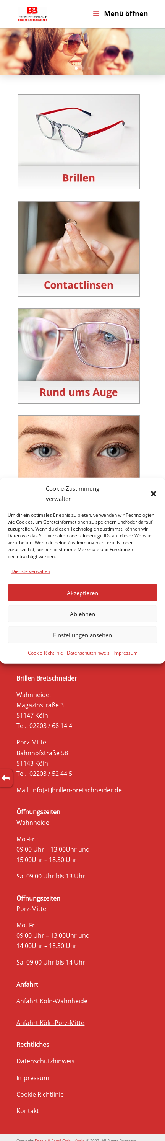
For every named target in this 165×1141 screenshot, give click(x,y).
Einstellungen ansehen (82, 634)
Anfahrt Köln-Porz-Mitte (50, 1023)
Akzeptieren (82, 592)
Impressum (125, 653)
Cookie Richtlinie (40, 1094)
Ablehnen (82, 613)
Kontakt (27, 1111)
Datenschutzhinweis (88, 653)
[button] (153, 493)
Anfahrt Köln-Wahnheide (51, 1001)
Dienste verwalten (30, 571)
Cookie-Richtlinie (45, 653)
